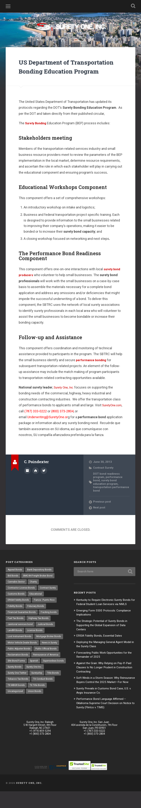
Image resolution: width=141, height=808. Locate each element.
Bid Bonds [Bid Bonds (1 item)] (13, 586)
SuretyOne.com (37, 421)
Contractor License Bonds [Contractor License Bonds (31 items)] (22, 599)
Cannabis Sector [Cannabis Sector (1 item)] (17, 592)
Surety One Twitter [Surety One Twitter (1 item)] (39, 688)
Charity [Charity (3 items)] (34, 592)
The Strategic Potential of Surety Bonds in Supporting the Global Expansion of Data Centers (105, 639)
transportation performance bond (105, 499)
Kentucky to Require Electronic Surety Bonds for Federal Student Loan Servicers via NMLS (105, 614)
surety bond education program (105, 492)
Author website (35, 480)
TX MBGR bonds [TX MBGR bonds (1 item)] (42, 700)
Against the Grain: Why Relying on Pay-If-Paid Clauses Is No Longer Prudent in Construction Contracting (104, 680)
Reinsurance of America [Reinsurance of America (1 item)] (46, 669)
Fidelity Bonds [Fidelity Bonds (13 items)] (15, 618)
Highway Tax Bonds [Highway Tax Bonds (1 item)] (39, 630)
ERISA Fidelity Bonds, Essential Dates (101, 649)
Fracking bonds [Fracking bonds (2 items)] (49, 624)
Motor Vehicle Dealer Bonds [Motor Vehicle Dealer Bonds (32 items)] (23, 656)
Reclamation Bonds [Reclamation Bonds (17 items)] (18, 669)
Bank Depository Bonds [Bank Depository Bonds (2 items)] (40, 579)
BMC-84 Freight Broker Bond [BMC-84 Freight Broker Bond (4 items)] (39, 586)
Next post (99, 518)
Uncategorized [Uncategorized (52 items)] (37, 707)
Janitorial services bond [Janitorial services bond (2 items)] (21, 637)
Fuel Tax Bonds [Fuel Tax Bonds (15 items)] (16, 630)
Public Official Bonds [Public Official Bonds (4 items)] (48, 662)
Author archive (27, 480)
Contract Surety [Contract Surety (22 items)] (49, 599)
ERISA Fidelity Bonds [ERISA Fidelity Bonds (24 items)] (19, 611)
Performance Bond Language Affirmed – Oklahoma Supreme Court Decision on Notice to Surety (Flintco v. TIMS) (104, 719)
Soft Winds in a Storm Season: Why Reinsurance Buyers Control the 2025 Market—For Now (101, 695)
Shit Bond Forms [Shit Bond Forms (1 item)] (17, 675)
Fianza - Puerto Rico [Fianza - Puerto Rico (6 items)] (45, 611)
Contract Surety (103, 478)
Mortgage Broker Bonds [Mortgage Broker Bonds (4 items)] (50, 649)
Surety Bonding (37, 133)
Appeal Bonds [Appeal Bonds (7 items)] (15, 579)
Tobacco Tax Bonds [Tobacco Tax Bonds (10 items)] (52, 694)
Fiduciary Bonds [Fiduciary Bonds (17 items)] (36, 618)
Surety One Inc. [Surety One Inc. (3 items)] (16, 688)
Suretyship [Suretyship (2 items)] (13, 694)
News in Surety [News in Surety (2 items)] (51, 656)
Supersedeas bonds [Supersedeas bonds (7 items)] (19, 681)
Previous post (102, 512)
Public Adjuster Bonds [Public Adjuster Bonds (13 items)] (20, 662)
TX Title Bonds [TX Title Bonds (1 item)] (16, 707)
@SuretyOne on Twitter (44, 480)
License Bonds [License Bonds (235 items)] (36, 643)
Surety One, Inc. (65, 398)
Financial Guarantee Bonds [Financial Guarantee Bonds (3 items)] (22, 624)
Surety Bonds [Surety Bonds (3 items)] (41, 681)
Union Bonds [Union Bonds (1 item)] (56, 707)
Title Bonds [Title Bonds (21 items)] (30, 694)
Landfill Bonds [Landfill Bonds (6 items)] (15, 643)
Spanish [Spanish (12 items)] (35, 675)
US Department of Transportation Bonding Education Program (61, 72)
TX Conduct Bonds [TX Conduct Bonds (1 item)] (18, 700)
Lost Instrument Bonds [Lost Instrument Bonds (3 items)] (20, 649)
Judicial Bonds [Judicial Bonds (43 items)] (47, 637)
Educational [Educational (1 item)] (36, 605)
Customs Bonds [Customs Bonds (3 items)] (16, 605)
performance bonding (92, 370)
